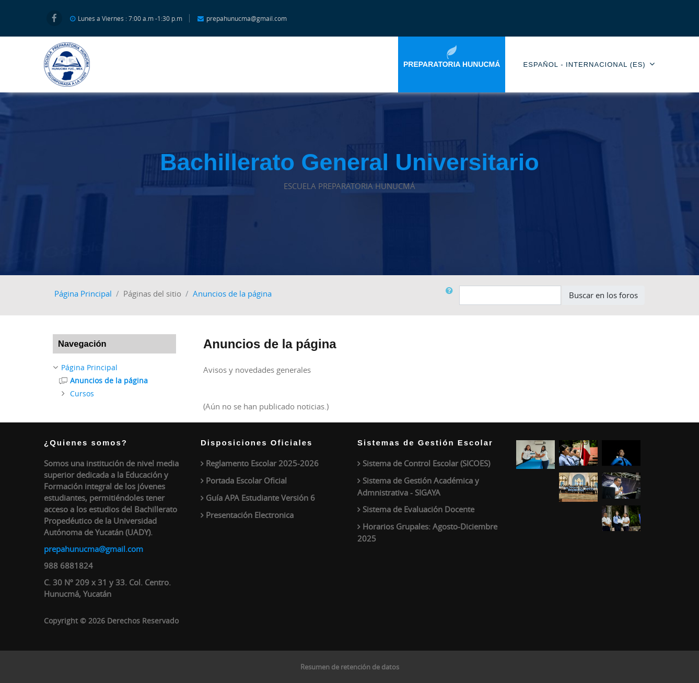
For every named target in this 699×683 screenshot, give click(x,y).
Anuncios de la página (232, 293)
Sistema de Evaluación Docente (418, 509)
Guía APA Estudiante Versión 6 (260, 497)
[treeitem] (114, 367)
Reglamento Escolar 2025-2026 (262, 463)
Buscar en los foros (603, 295)
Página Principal (83, 293)
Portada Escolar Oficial (246, 480)
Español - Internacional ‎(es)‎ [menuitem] (589, 63)
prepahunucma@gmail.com (93, 549)
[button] (451, 295)
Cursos (82, 393)
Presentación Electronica (250, 515)
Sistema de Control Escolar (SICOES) (426, 463)
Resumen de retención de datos (349, 667)
